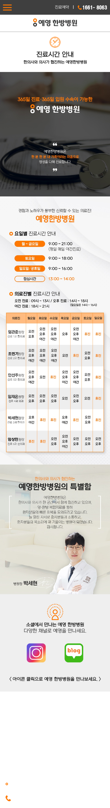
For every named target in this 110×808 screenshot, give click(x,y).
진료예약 (62, 7)
